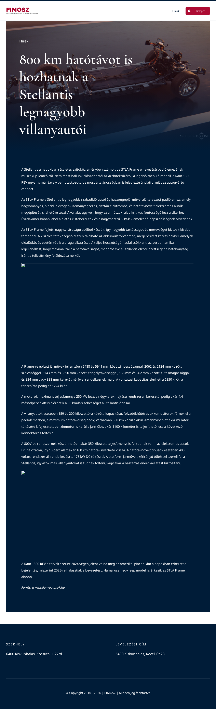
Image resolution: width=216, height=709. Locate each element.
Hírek (23, 41)
